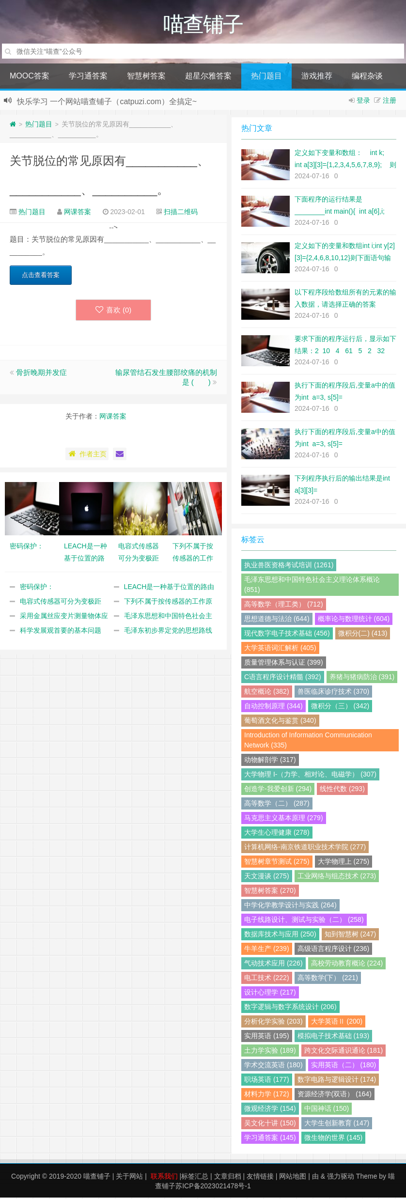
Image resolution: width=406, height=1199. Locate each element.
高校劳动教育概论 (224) (347, 964)
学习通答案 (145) (270, 1139)
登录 (363, 102)
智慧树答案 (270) (270, 892)
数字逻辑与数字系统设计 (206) (290, 1008)
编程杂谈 (367, 77)
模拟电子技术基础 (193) (333, 1037)
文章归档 (227, 1178)
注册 (389, 102)
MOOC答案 (29, 77)
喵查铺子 (96, 1178)
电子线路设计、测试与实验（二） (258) (304, 921)
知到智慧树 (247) (350, 935)
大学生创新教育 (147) (337, 1124)
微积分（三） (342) (340, 707)
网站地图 (292, 1178)
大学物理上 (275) (344, 863)
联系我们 (164, 1178)
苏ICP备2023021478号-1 (213, 1187)
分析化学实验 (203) (273, 1023)
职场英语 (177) (266, 1081)
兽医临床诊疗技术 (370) (333, 693)
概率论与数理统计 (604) (354, 620)
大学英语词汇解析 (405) (280, 649)
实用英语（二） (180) (343, 1066)
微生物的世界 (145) (333, 1139)
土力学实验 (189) (270, 1052)
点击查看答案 (41, 276)
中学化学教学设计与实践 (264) (290, 906)
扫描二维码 (181, 213)
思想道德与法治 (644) (277, 620)
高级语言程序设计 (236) (333, 950)
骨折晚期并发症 (41, 374)
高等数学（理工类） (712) (283, 605)
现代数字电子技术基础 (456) (287, 634)
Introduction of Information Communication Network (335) (308, 741)
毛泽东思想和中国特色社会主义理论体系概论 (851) (312, 586)
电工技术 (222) (266, 979)
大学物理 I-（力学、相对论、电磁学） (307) (310, 775)
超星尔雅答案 (208, 77)
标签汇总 (194, 1178)
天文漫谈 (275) (266, 877)
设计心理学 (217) (270, 993)
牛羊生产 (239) (266, 950)
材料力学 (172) (266, 1095)
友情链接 (260, 1178)
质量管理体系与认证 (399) (283, 664)
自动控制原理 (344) (273, 707)
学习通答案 (88, 77)
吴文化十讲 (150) (270, 1124)
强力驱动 (340, 1178)
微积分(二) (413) (363, 634)
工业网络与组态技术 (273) (336, 877)
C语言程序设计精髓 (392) (282, 678)
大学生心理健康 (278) (277, 834)
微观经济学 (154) (270, 1110)
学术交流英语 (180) (273, 1066)
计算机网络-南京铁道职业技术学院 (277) (305, 848)
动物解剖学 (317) (270, 761)
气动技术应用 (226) (273, 964)
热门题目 (266, 77)
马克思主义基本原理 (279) (283, 819)
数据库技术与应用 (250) (280, 935)
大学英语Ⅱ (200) (337, 1023)
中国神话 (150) (326, 1110)
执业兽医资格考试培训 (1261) (288, 566)
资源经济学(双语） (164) (334, 1095)
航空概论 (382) (266, 693)
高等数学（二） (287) (277, 805)
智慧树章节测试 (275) (277, 863)
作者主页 (87, 455)
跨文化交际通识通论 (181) (343, 1052)
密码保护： (37, 588)
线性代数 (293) (342, 790)
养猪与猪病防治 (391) (362, 678)
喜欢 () (113, 311)
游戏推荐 (316, 77)
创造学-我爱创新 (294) (278, 790)
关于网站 (129, 1178)
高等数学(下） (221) (327, 979)
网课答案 (77, 213)
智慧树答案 (146, 77)
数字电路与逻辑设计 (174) (336, 1081)
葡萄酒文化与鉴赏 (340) (280, 722)
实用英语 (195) (266, 1037)
